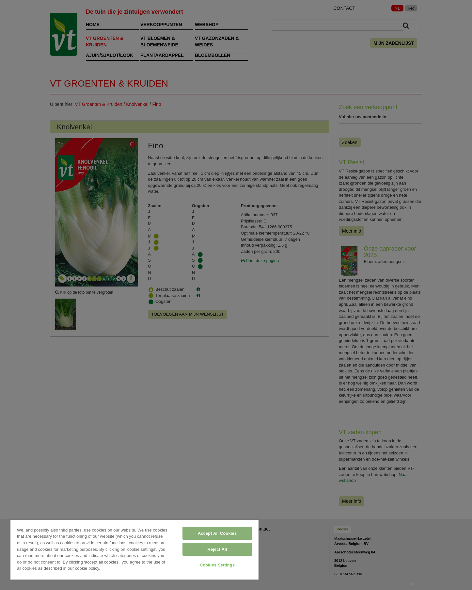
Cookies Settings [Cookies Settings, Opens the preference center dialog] (217, 565)
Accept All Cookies (217, 533)
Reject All (217, 549)
